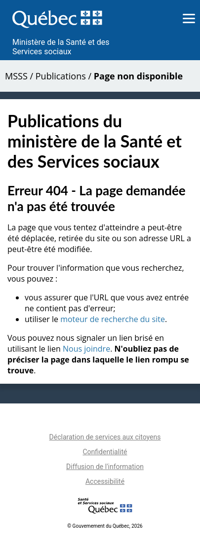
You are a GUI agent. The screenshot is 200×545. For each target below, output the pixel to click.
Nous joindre (86, 348)
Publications (61, 76)
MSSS (16, 76)
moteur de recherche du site (112, 319)
